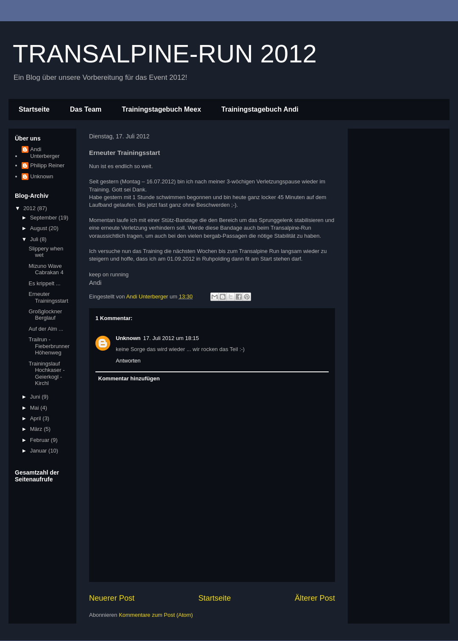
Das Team (85, 109)
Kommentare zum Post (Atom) (156, 615)
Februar (40, 440)
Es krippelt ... (44, 283)
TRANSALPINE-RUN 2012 (165, 53)
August (39, 228)
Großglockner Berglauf (45, 314)
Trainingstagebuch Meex (161, 109)
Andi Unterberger (44, 152)
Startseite (34, 109)
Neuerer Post (111, 598)
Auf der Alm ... (45, 329)
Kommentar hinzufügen (129, 378)
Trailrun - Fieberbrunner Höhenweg (49, 346)
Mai (35, 408)
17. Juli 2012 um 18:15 (171, 338)
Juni (36, 397)
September (44, 217)
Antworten (128, 360)
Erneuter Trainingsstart (48, 297)
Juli (35, 239)
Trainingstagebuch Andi (260, 109)
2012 (30, 208)
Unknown (128, 338)
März (37, 429)
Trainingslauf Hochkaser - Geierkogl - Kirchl (46, 373)
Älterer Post (315, 598)
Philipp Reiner (47, 165)
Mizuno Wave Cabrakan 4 (45, 269)
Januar (39, 450)
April (36, 418)
